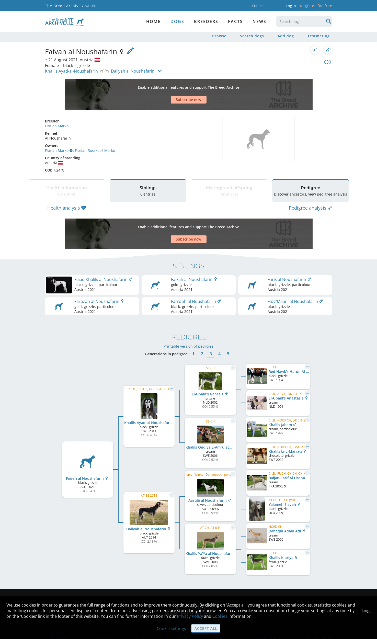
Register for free (316, 5)
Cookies (219, 616)
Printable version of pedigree (188, 315)
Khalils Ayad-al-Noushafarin (71, 71)
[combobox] (304, 21)
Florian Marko (56, 108)
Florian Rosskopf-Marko (95, 132)
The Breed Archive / (64, 5)
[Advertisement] (169, 85)
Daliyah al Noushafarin (133, 71)
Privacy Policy (190, 616)
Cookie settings (171, 628)
